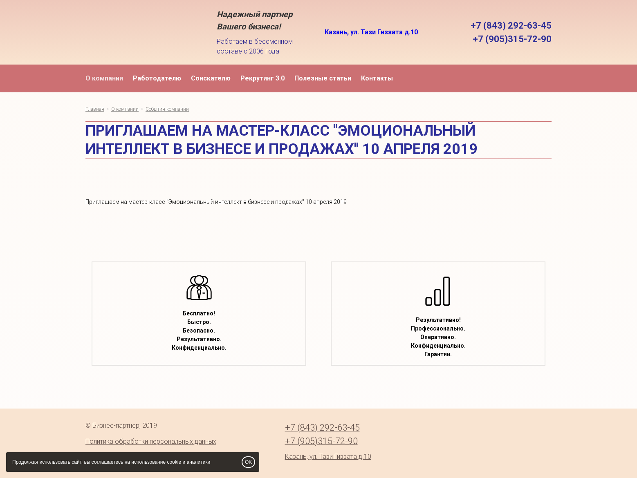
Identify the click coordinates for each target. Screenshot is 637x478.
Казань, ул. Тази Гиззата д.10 (371, 32)
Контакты (377, 78)
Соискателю (211, 78)
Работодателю (157, 78)
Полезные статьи (322, 78)
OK (248, 462)
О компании (104, 78)
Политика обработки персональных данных (150, 441)
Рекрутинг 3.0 (262, 78)
